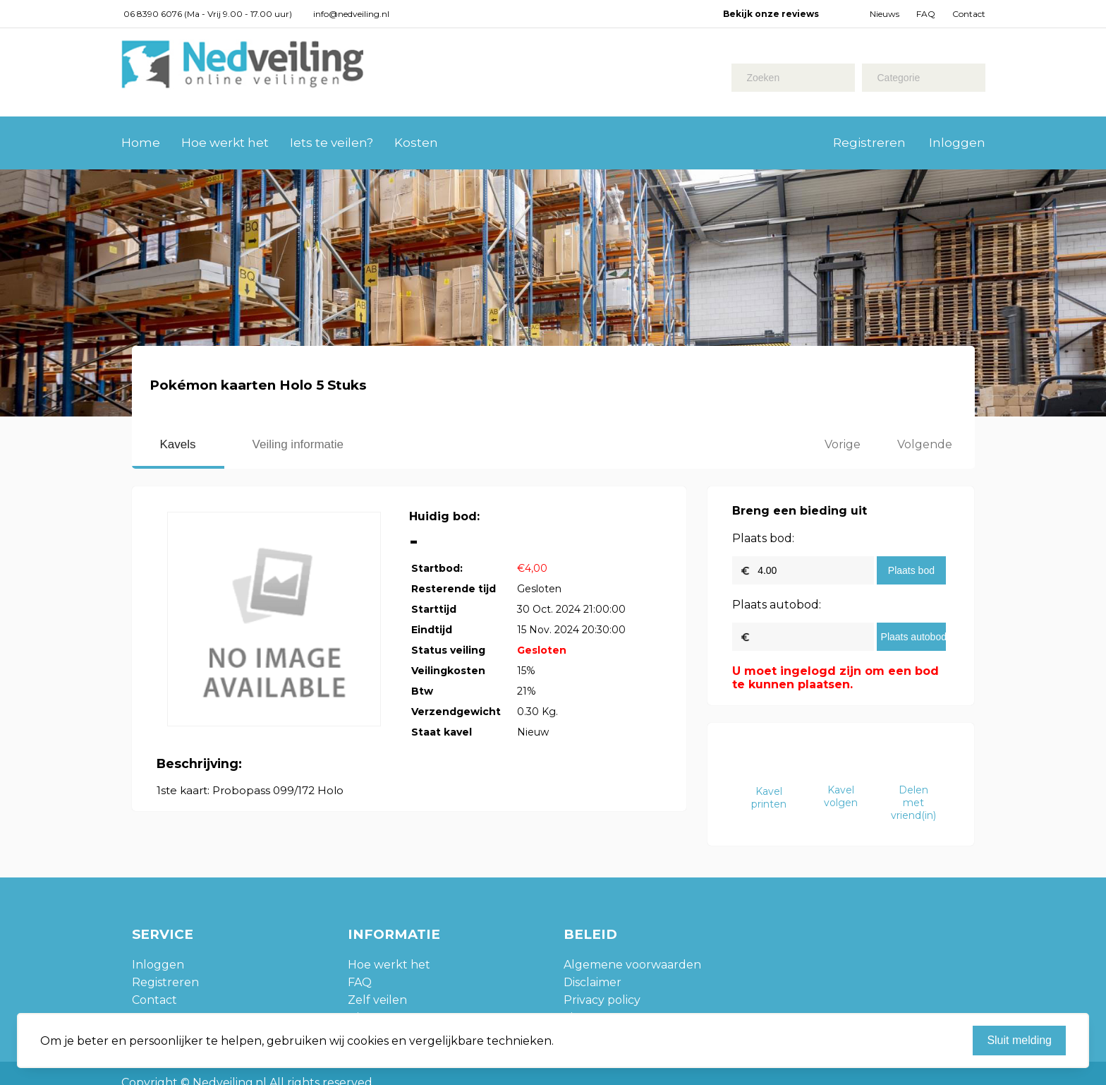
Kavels (178, 444)
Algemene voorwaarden (632, 964)
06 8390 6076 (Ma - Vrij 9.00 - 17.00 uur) (207, 13)
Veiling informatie (298, 444)
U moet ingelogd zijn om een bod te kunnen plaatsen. (835, 677)
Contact (968, 13)
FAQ (925, 13)
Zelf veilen (377, 1000)
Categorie (898, 77)
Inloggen (957, 143)
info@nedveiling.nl (351, 13)
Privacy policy (602, 1000)
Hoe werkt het (225, 143)
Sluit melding (1019, 1040)
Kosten (416, 143)
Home (140, 143)
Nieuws (884, 13)
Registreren (869, 143)
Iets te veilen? (331, 143)
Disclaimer (592, 982)
